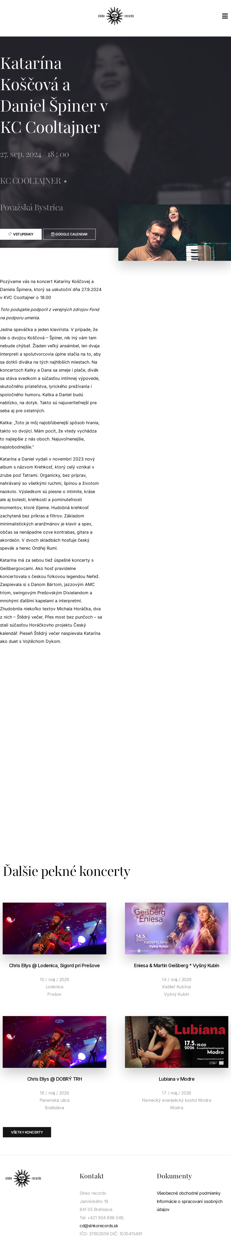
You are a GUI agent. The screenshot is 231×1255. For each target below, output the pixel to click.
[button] (69, 234)
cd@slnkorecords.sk (99, 1225)
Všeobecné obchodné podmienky (189, 1193)
